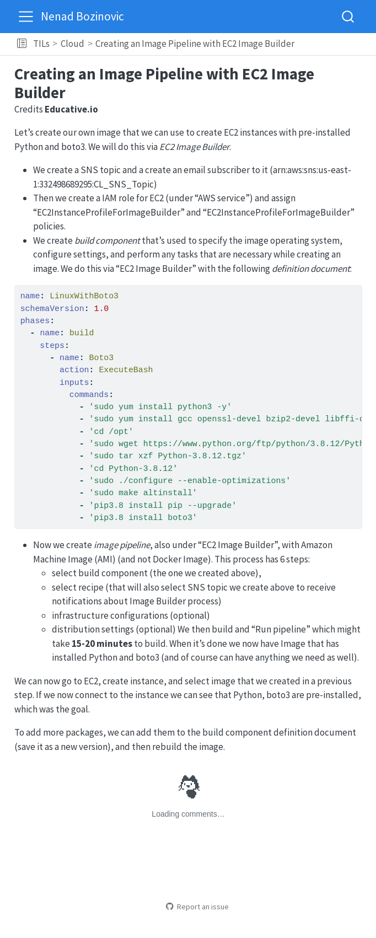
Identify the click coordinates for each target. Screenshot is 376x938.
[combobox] (348, 16)
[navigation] (333, 44)
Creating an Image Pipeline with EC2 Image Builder (194, 43)
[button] (21, 44)
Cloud (72, 43)
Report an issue (197, 907)
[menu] (26, 16)
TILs (41, 43)
